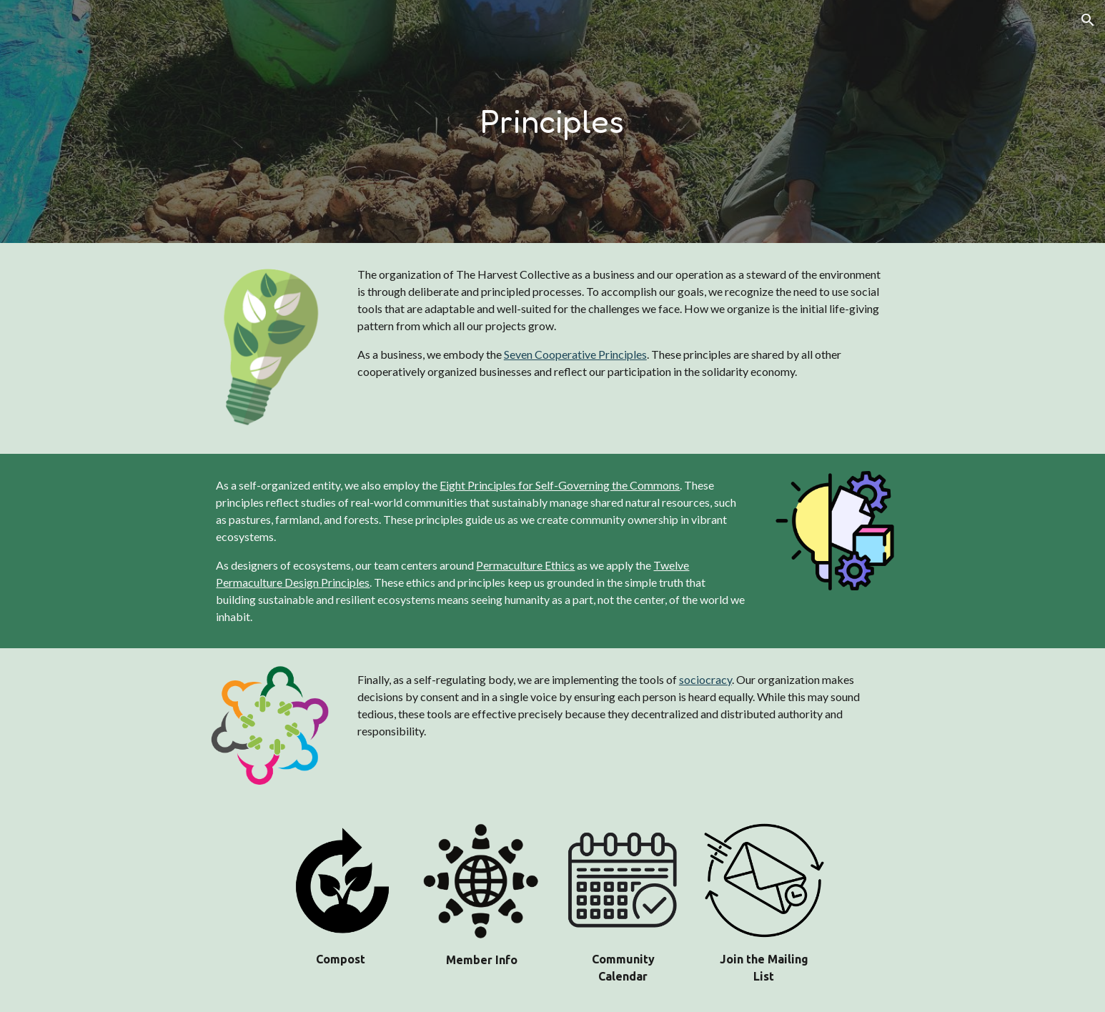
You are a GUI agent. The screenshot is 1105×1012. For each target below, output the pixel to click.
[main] (552, 122)
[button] (1088, 20)
